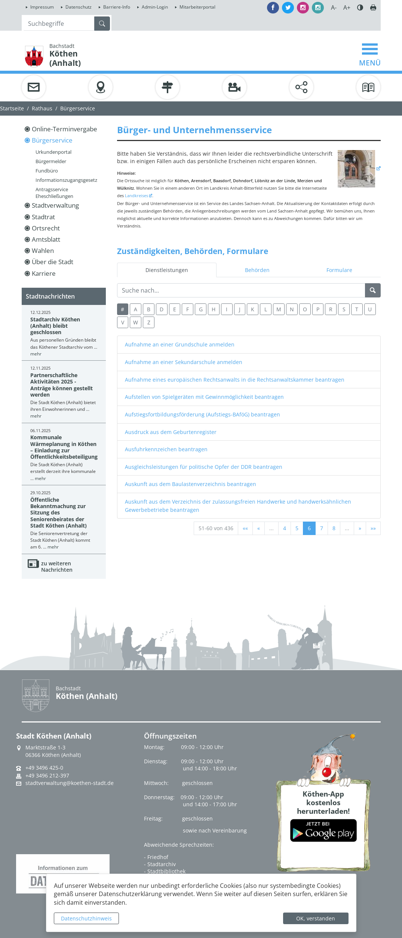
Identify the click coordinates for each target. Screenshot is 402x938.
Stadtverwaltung (55, 205)
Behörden (257, 270)
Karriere (44, 273)
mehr (36, 354)
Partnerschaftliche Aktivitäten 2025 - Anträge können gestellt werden (61, 385)
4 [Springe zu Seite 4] (284, 528)
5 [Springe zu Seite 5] (296, 528)
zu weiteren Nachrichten (57, 566)
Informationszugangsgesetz (66, 180)
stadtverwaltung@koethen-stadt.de (69, 783)
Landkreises (136, 195)
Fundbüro (47, 170)
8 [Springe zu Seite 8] (333, 528)
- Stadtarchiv (160, 864)
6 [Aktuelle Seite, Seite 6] (309, 528)
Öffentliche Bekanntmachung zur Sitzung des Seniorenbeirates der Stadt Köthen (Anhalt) (58, 512)
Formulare (339, 270)
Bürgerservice (52, 140)
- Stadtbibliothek (164, 871)
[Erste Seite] (245, 528)
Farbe (360, 7)
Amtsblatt (46, 239)
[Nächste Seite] (360, 528)
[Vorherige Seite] (258, 528)
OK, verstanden (315, 918)
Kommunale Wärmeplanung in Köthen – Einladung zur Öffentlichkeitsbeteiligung (64, 447)
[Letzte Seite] (373, 528)
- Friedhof (156, 857)
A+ (346, 7)
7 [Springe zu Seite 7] (321, 528)
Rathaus (42, 108)
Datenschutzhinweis (86, 918)
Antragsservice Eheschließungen (54, 192)
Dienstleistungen (166, 270)
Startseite (12, 108)
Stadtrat (43, 217)
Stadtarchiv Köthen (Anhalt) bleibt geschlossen (55, 326)
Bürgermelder (51, 161)
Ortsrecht (46, 228)
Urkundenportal (53, 152)
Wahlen (43, 250)
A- (334, 7)
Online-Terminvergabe (64, 129)
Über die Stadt (52, 261)
